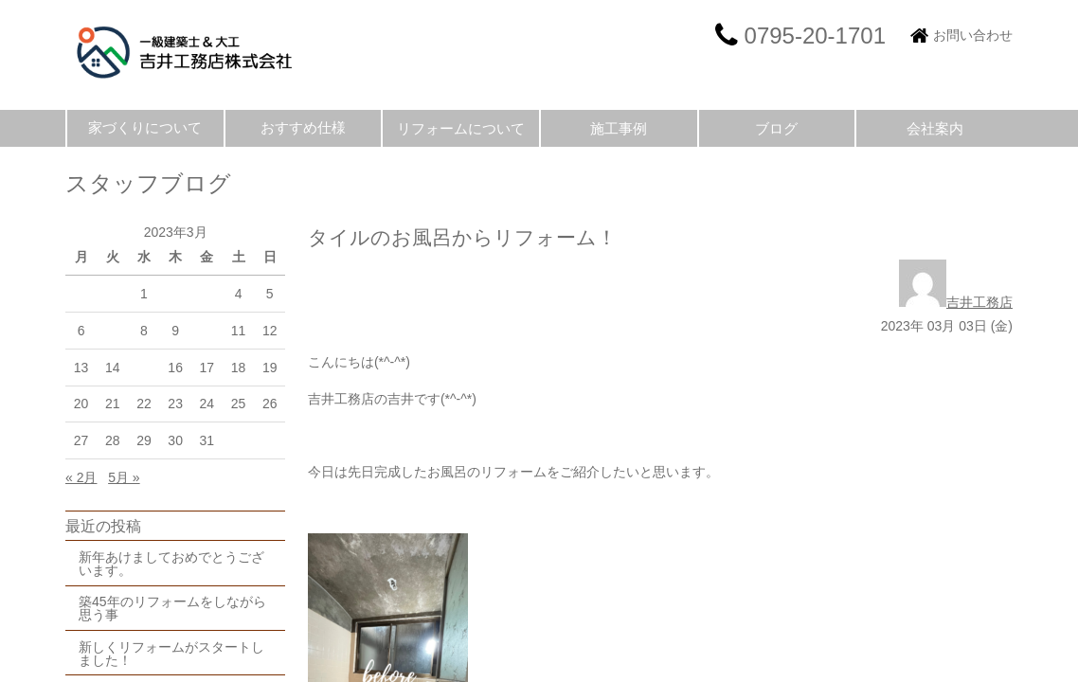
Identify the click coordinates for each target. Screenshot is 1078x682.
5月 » (123, 477)
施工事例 (618, 128)
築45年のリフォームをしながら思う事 (172, 608)
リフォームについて (461, 128)
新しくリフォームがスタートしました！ (171, 653)
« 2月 (81, 477)
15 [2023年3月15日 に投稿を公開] (144, 367)
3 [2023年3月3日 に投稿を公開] (206, 293)
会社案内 (935, 128)
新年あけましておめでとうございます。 (171, 563)
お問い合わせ (973, 35)
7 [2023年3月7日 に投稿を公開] (113, 330)
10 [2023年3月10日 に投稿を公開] (207, 330)
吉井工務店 (956, 302)
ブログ (776, 128)
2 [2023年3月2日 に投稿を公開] (175, 293)
